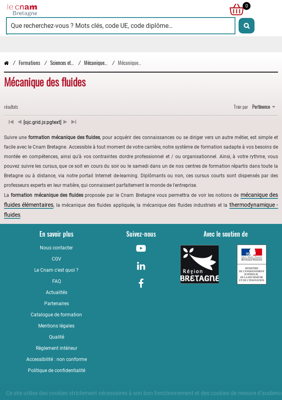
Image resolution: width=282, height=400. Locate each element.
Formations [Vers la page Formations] (29, 62)
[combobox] (263, 106)
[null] (234, 9)
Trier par (241, 107)
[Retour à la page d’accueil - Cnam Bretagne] (6, 62)
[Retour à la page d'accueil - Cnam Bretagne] (73, 9)
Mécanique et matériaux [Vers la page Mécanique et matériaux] (106, 62)
